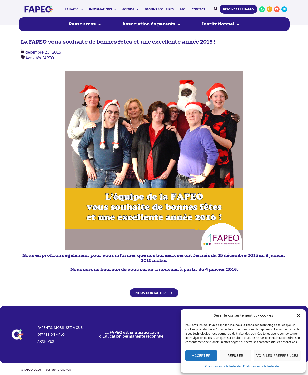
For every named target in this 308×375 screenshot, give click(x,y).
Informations (102, 9)
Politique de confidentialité (223, 366)
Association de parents (151, 24)
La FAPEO (74, 9)
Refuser (235, 356)
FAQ (183, 9)
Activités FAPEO (39, 58)
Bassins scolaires (159, 9)
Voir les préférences (277, 356)
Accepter (201, 356)
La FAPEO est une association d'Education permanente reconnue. (132, 334)
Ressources (85, 24)
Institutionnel (220, 24)
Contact (198, 9)
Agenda (130, 9)
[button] (298, 315)
